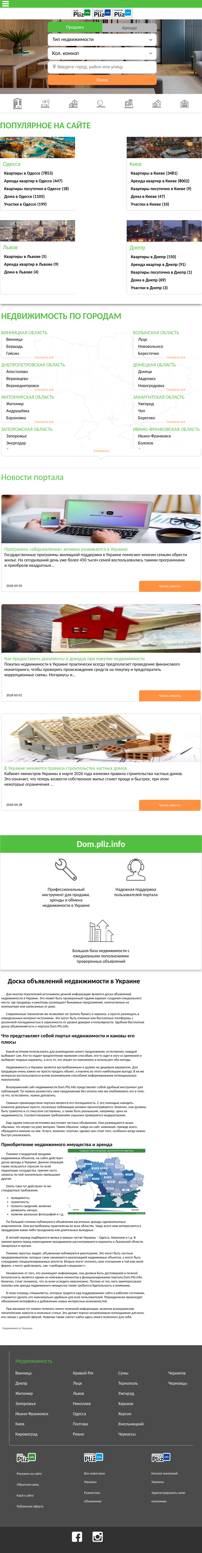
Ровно (78, 1434)
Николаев (82, 1403)
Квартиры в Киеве (154, 173)
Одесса (79, 1413)
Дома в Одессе (24, 196)
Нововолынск (150, 346)
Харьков (125, 1403)
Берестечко (148, 353)
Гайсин (12, 353)
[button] (102, 53)
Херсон (124, 1413)
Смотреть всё (44, 357)
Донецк (145, 371)
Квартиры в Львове (25, 256)
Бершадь (14, 346)
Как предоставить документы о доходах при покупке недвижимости (74, 658)
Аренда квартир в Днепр (158, 264)
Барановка (16, 417)
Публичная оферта (30, 1506)
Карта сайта (25, 1495)
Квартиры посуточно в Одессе (36, 188)
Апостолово (17, 371)
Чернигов (177, 1373)
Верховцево (17, 378)
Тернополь (128, 1383)
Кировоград (27, 1434)
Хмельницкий (131, 1424)
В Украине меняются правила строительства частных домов (65, 768)
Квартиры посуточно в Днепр (161, 272)
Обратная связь (28, 1485)
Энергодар (16, 443)
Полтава (80, 1424)
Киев (20, 1424)
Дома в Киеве (148, 196)
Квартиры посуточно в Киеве (161, 188)
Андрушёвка (17, 410)
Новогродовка (151, 385)
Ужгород (146, 403)
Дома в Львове (21, 272)
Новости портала (32, 477)
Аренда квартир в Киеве (160, 181)
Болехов (145, 443)
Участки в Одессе (25, 204)
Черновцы (177, 1383)
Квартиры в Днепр (153, 256)
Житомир (15, 403)
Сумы (123, 1373)
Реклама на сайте (29, 1474)
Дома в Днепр (148, 280)
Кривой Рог (83, 1373)
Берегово (146, 417)
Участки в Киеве (150, 204)
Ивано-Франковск (154, 436)
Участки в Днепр (149, 287)
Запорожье (16, 436)
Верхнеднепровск (22, 385)
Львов (78, 1393)
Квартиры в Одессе (28, 173)
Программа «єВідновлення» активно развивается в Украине (66, 549)
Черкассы (127, 1434)
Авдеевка (146, 378)
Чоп (141, 410)
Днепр (21, 1383)
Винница (14, 339)
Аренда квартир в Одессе (33, 181)
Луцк (142, 339)
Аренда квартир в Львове (31, 264)
